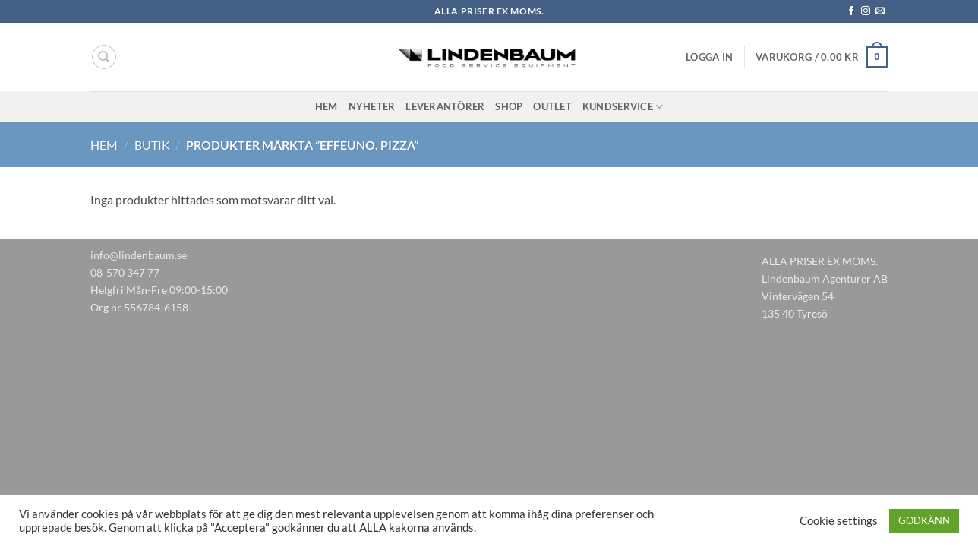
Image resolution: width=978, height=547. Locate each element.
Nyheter (372, 106)
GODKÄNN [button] (924, 520)
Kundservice (622, 107)
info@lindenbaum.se (138, 254)
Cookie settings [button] (839, 520)
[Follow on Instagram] (865, 11)
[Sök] (104, 57)
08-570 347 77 (124, 272)
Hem (326, 106)
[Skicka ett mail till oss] (880, 11)
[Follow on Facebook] (851, 11)
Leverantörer (444, 106)
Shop (508, 106)
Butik (152, 145)
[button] (709, 57)
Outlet (552, 106)
